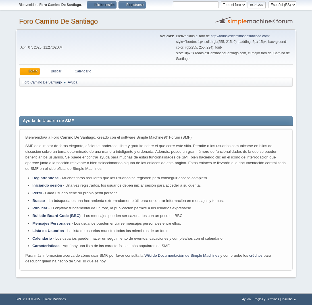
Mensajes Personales (51, 223)
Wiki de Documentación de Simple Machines (181, 255)
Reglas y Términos (266, 299)
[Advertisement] (119, 100)
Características (46, 246)
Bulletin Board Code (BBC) (57, 216)
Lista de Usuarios (48, 231)
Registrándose (45, 178)
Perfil (37, 193)
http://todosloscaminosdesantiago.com (240, 36)
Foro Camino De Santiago (58, 21)
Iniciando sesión (47, 185)
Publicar (39, 208)
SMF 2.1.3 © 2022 (28, 299)
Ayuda (246, 299)
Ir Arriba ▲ (289, 299)
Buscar (38, 201)
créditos (256, 255)
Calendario (42, 238)
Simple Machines (54, 299)
